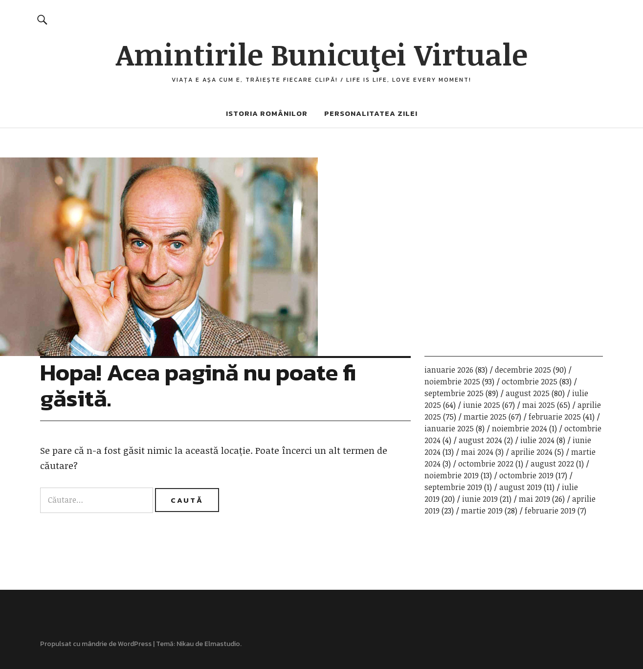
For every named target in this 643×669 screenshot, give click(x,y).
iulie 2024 (537, 440)
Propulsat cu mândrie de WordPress (96, 644)
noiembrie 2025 (452, 381)
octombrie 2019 (526, 475)
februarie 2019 (550, 510)
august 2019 (520, 487)
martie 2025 (485, 416)
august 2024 (480, 440)
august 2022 (552, 463)
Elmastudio (222, 644)
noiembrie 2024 (519, 428)
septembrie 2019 (453, 487)
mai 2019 (534, 498)
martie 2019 (482, 510)
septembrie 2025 (454, 393)
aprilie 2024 (532, 451)
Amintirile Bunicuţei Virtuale (322, 54)
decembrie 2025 (523, 369)
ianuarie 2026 (448, 369)
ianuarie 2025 (449, 428)
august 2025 (528, 393)
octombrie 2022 (485, 463)
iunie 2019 (480, 498)
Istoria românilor (267, 113)
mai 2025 (538, 405)
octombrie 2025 (529, 381)
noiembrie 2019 (451, 475)
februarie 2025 (555, 416)
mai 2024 (477, 451)
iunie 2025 (481, 405)
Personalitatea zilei (371, 113)
